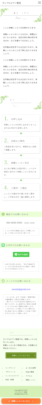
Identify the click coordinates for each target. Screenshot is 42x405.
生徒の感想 (30, 372)
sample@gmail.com (21, 290)
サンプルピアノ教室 (11, 2)
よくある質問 (31, 368)
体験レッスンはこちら (21, 355)
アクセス (29, 376)
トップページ (10, 368)
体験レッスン (31, 380)
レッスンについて (12, 376)
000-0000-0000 (14, 223)
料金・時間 (9, 379)
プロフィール (10, 372)
